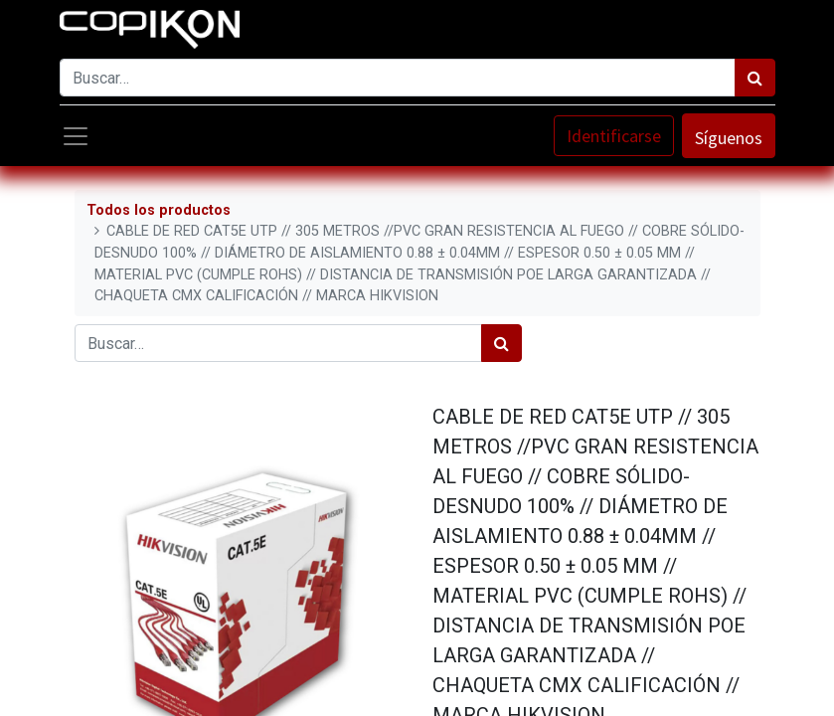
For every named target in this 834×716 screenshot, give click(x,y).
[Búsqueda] (755, 77)
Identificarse (614, 135)
